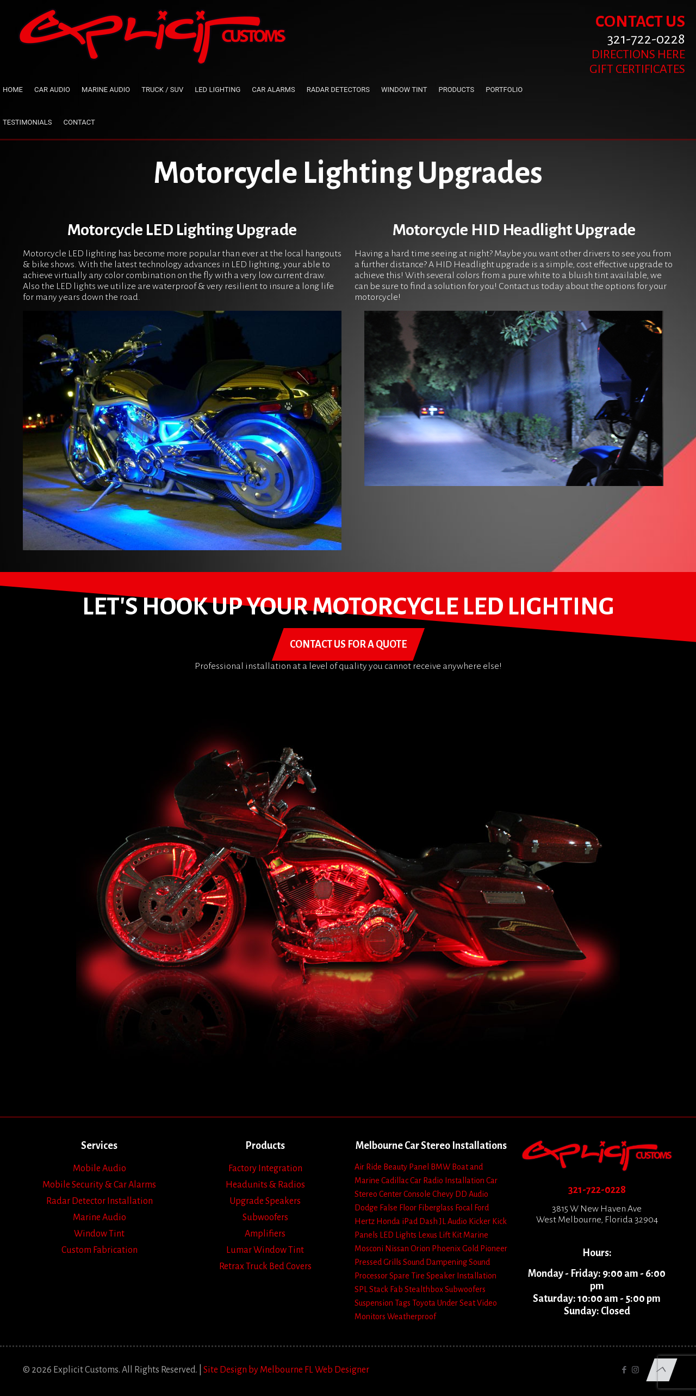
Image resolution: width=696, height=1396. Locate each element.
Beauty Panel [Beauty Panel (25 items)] (406, 1167)
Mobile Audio (99, 1168)
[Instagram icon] (635, 1370)
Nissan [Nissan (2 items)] (397, 1248)
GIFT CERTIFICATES (637, 69)
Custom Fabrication (99, 1250)
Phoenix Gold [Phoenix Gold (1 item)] (455, 1248)
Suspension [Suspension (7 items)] (374, 1303)
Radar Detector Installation (99, 1201)
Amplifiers (265, 1234)
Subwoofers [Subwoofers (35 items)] (465, 1289)
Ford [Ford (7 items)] (481, 1207)
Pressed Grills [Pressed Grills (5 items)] (378, 1262)
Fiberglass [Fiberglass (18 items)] (435, 1207)
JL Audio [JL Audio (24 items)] (453, 1221)
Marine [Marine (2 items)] (475, 1235)
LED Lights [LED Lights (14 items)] (398, 1235)
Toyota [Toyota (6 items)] (424, 1303)
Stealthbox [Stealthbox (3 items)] (424, 1289)
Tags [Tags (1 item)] (403, 1303)
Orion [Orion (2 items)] (420, 1248)
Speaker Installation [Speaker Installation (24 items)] (461, 1275)
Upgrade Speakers (265, 1201)
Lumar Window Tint (265, 1250)
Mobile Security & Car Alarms (99, 1185)
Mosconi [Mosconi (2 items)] (369, 1248)
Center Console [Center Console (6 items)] (405, 1194)
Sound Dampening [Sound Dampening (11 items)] (435, 1262)
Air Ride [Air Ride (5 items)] (368, 1167)
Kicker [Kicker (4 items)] (479, 1221)
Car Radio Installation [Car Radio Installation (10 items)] (447, 1180)
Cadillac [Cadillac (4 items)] (394, 1180)
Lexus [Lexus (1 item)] (427, 1235)
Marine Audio (99, 1217)
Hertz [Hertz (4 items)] (365, 1221)
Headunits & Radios (265, 1185)
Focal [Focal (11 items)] (464, 1207)
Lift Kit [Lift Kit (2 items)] (450, 1235)
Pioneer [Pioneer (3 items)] (493, 1248)
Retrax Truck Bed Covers (265, 1266)
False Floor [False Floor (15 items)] (398, 1207)
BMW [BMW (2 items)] (440, 1167)
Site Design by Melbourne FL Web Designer (286, 1370)
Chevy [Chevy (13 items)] (442, 1194)
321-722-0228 (597, 1189)
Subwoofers (265, 1217)
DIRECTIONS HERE (638, 54)
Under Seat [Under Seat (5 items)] (456, 1303)
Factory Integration (265, 1168)
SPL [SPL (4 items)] (361, 1289)
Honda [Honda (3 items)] (388, 1221)
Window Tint (99, 1234)
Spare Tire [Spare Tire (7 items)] (407, 1275)
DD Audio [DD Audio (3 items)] (471, 1194)
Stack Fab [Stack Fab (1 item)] (386, 1289)
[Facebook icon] (624, 1370)
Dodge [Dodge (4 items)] (366, 1207)
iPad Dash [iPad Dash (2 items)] (420, 1221)
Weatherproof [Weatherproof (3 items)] (411, 1316)
